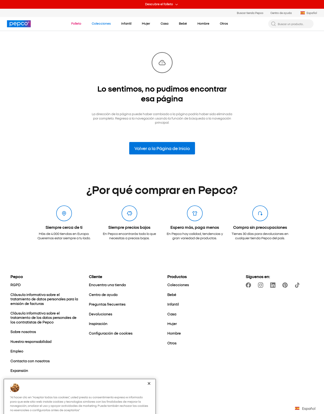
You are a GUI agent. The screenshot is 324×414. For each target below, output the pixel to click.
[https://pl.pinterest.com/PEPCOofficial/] (285, 285)
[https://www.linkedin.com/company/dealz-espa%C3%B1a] (273, 285)
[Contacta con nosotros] (30, 361)
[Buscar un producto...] (294, 24)
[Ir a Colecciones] (101, 23)
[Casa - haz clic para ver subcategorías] (164, 23)
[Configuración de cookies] (110, 333)
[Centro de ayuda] (103, 294)
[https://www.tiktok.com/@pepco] (298, 285)
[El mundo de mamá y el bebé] (35, 380)
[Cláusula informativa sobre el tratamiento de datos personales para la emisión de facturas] (44, 299)
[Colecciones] (178, 284)
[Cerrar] (149, 394)
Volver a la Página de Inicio (162, 148)
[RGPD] (15, 284)
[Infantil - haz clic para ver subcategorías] (126, 23)
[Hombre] (174, 333)
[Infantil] (173, 304)
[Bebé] (171, 294)
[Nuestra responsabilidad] (30, 341)
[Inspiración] (98, 323)
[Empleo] (16, 351)
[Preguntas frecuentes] (107, 304)
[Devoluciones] (100, 314)
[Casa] (171, 314)
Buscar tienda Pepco (250, 13)
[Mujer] (172, 323)
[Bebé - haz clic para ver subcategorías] (183, 23)
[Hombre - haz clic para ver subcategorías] (203, 23)
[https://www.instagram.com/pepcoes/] (261, 285)
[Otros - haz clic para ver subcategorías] (224, 23)
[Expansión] (19, 370)
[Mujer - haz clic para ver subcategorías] (146, 23)
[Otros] (171, 343)
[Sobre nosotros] (23, 331)
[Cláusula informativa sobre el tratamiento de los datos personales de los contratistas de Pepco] (44, 317)
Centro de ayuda (281, 13)
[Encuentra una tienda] (107, 284)
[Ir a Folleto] (76, 23)
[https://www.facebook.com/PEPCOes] (249, 285)
